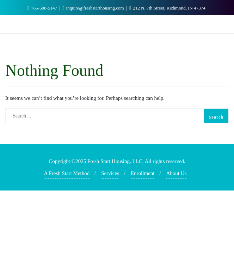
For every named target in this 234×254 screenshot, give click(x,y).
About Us (176, 173)
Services (110, 173)
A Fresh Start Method (67, 173)
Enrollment (143, 173)
